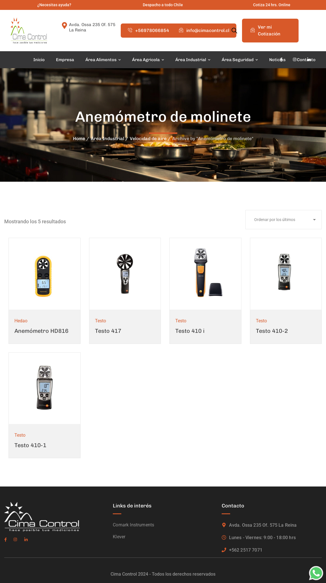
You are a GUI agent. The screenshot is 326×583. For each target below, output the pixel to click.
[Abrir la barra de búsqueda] (234, 30)
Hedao (20, 320)
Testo (100, 320)
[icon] (281, 60)
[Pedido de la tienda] (283, 219)
